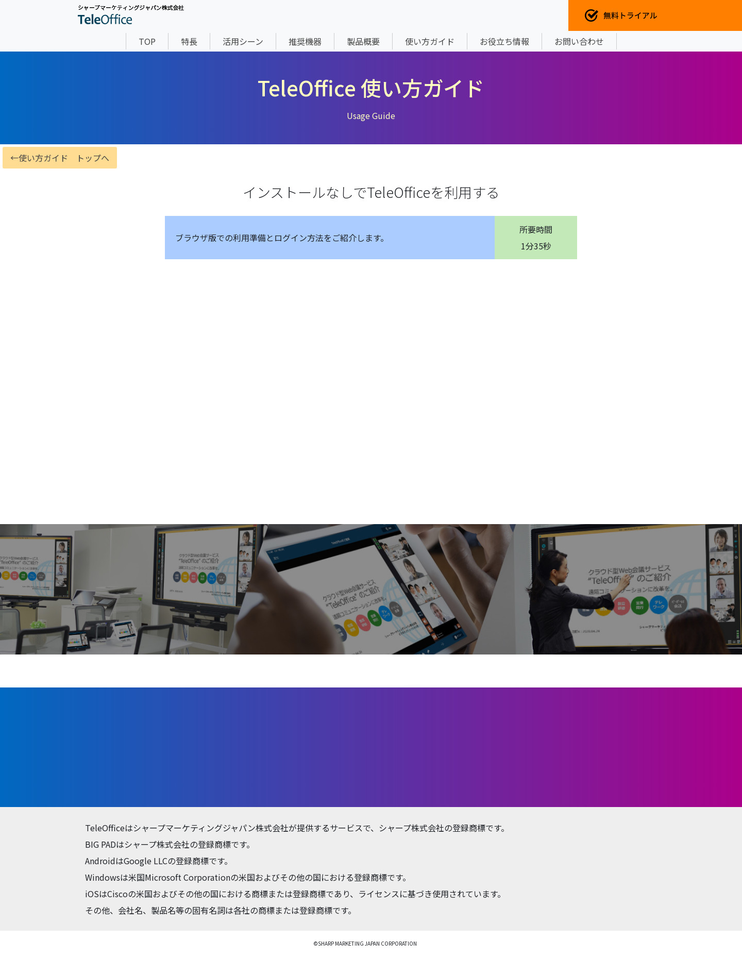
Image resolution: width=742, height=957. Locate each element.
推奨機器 (305, 41)
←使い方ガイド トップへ (59, 158)
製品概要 (363, 41)
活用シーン (243, 41)
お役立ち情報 (504, 41)
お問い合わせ (579, 41)
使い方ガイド (429, 41)
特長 (189, 41)
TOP (147, 41)
